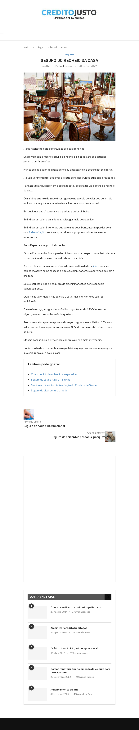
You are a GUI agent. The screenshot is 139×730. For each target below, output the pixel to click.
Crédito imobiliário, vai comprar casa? (74, 648)
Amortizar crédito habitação (69, 628)
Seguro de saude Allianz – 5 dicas (50, 379)
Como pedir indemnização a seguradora (54, 374)
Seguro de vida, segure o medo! (50, 390)
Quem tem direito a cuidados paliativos (76, 607)
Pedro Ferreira (63, 66)
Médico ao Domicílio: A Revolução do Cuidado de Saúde (64, 385)
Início (26, 47)
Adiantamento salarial (65, 689)
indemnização (37, 232)
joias (96, 266)
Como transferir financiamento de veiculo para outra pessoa (80, 671)
